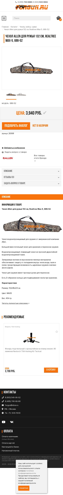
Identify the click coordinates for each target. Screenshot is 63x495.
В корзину (51, 369)
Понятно (23, 488)
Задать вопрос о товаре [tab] (15, 152)
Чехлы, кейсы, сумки (28, 27)
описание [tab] (31, 171)
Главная (5, 27)
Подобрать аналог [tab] (16, 126)
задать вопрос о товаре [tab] (31, 183)
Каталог (14, 27)
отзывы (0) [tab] (31, 177)
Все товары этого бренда (40, 158)
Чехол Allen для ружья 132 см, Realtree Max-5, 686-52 (26, 29)
